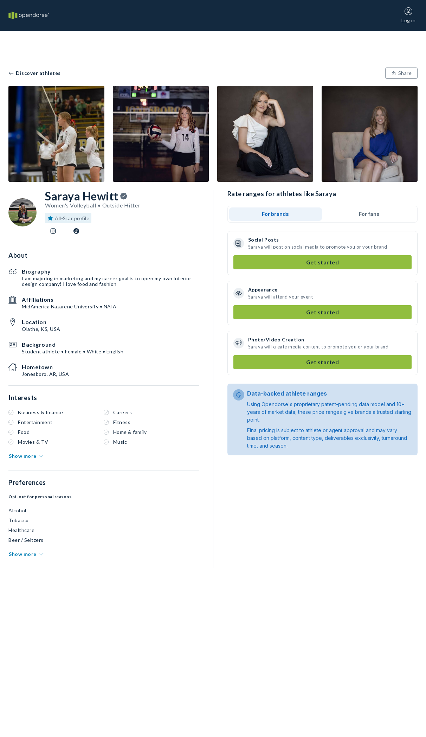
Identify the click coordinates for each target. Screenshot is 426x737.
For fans (369, 214)
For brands (275, 214)
